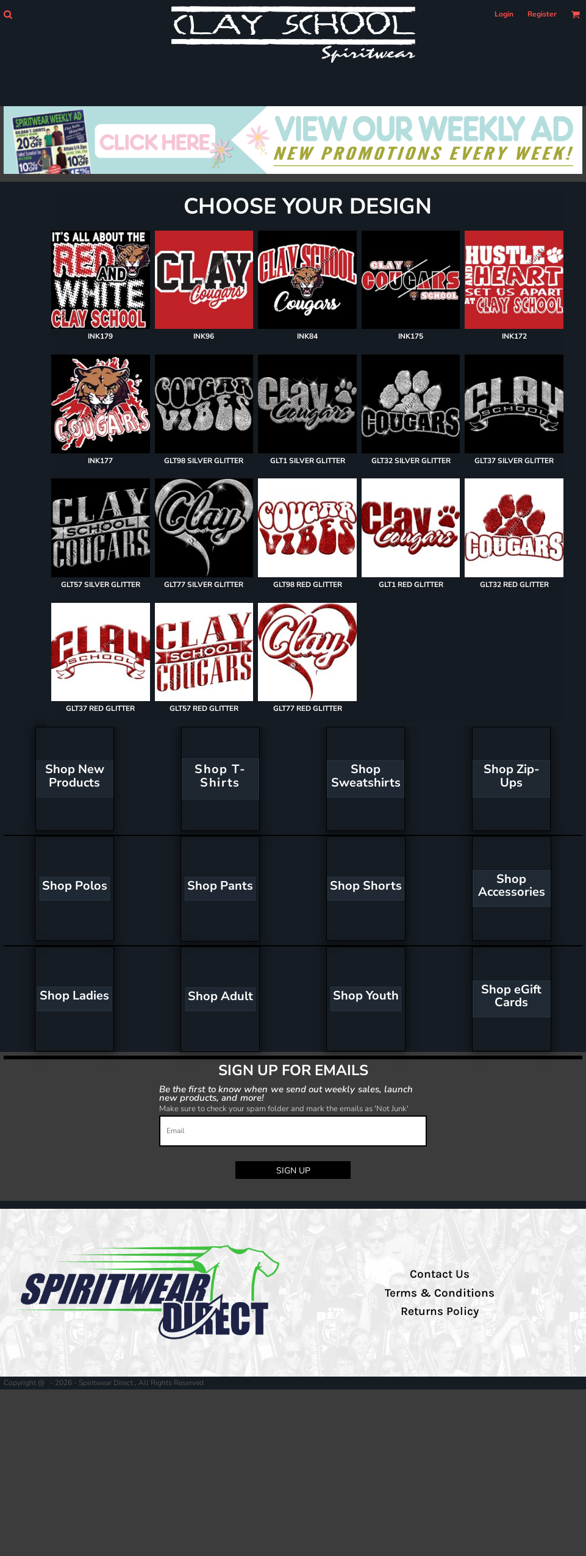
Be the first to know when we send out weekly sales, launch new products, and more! (286, 1093)
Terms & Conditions (440, 1293)
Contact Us (440, 1274)
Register (542, 14)
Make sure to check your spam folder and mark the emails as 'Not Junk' (284, 1108)
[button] (7, 14)
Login (504, 14)
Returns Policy (440, 1311)
